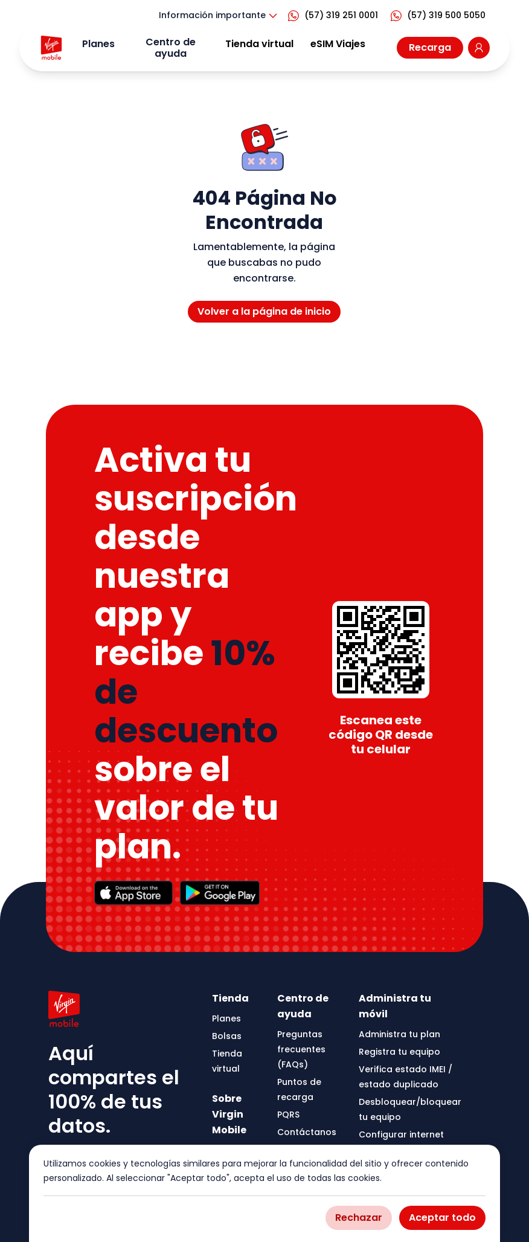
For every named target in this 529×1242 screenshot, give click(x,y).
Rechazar (358, 1217)
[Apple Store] (133, 893)
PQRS (288, 1114)
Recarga (430, 47)
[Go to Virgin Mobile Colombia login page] (479, 48)
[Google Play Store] (220, 893)
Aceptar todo (442, 1217)
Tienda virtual (259, 44)
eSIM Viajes (337, 44)
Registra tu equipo (399, 1052)
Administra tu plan (399, 1034)
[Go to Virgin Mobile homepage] (51, 48)
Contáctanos (306, 1132)
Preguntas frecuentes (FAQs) (301, 1049)
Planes (98, 44)
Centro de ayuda (171, 47)
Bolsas (227, 1036)
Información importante (219, 15)
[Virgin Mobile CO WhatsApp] (335, 15)
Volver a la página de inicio (264, 311)
